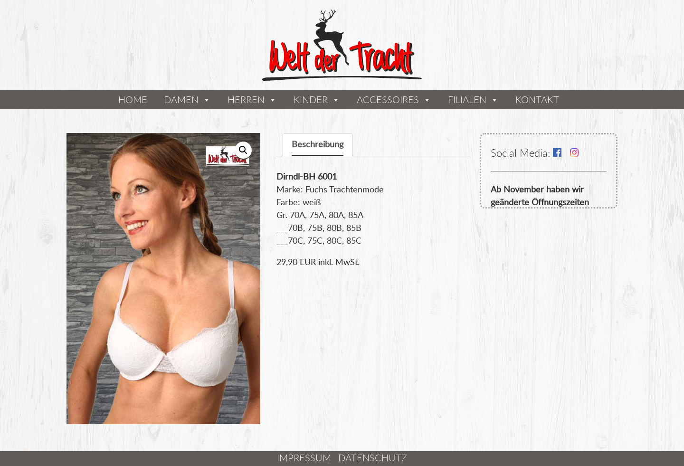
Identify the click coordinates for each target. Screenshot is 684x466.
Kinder (311, 99)
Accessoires (388, 99)
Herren (246, 99)
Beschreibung (317, 144)
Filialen (467, 99)
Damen (181, 99)
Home (132, 99)
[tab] (317, 144)
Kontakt (537, 99)
